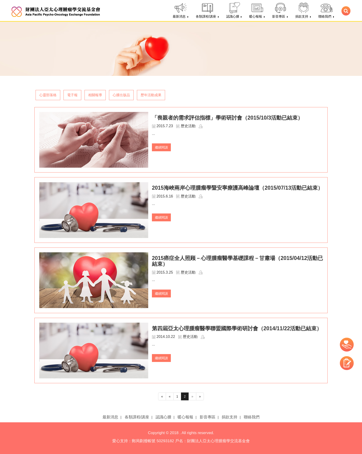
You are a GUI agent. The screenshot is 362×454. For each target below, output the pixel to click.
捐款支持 (229, 417)
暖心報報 (185, 417)
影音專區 (207, 417)
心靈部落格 (48, 95)
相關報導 (95, 95)
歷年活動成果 (151, 95)
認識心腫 (163, 417)
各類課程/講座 (137, 417)
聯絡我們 (251, 417)
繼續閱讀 (161, 147)
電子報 (72, 95)
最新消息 (110, 417)
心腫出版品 (121, 95)
